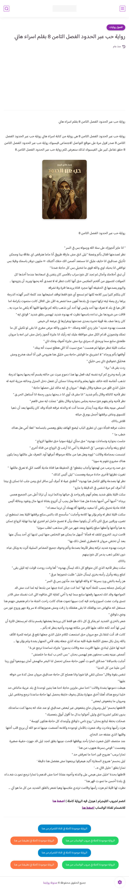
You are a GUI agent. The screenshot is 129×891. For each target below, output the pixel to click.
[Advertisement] (64, 77)
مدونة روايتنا (50, 882)
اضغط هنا (88, 808)
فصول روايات (116, 27)
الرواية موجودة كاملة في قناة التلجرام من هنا (64, 828)
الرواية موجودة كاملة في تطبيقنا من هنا (34, 840)
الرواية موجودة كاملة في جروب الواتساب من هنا (90, 840)
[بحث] (6, 8)
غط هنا (56, 801)
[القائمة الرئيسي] (122, 8)
